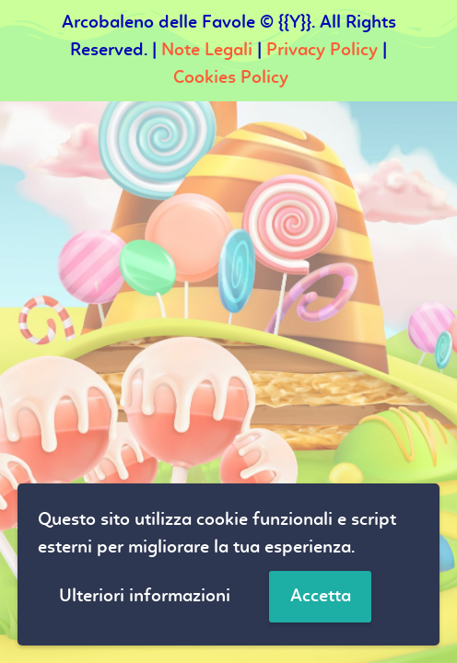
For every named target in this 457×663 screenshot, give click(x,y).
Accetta (320, 596)
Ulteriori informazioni (144, 596)
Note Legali (206, 50)
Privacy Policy (322, 50)
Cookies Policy (230, 78)
